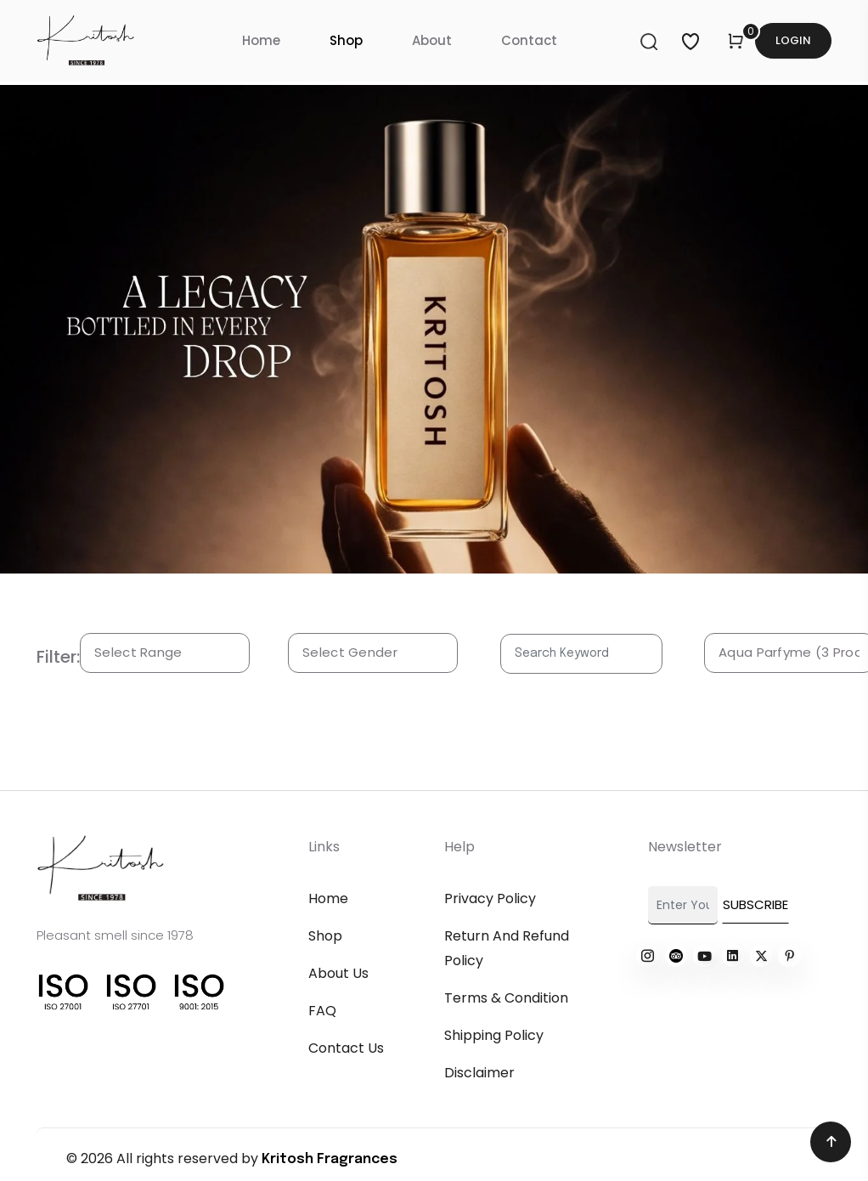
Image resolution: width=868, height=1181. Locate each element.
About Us (338, 973)
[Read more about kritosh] (647, 956)
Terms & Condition (506, 998)
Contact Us (346, 1048)
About (432, 40)
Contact (529, 40)
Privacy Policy (490, 898)
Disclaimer (479, 1072)
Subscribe (755, 904)
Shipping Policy (494, 1035)
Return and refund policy (506, 948)
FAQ (322, 1010)
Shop (346, 40)
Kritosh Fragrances (329, 1159)
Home (261, 40)
